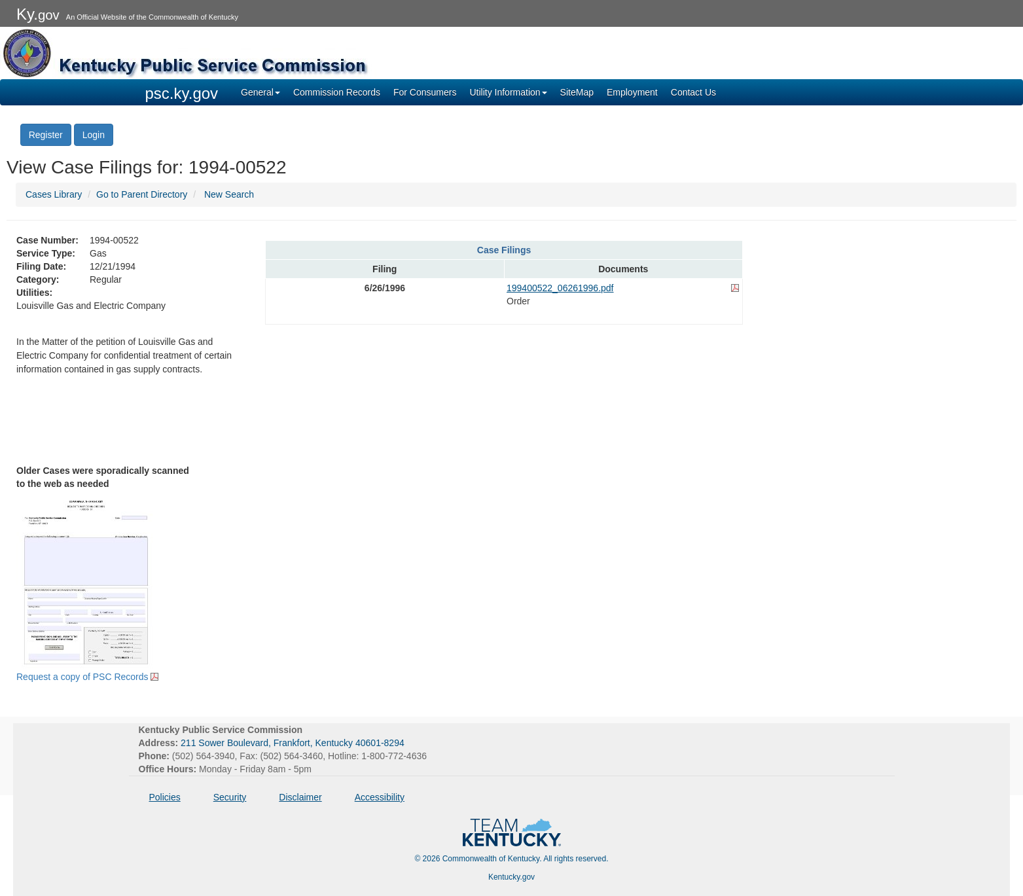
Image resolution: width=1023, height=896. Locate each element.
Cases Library (54, 194)
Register (46, 135)
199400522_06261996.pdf (560, 288)
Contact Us (693, 92)
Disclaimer (300, 797)
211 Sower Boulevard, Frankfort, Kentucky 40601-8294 (292, 743)
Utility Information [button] (508, 92)
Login (93, 135)
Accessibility (379, 797)
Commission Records (336, 92)
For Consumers (424, 92)
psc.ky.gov (182, 93)
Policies (165, 797)
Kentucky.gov (511, 877)
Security (230, 797)
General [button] (260, 92)
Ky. (38, 14)
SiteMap (577, 92)
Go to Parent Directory (141, 194)
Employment (632, 92)
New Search (229, 194)
